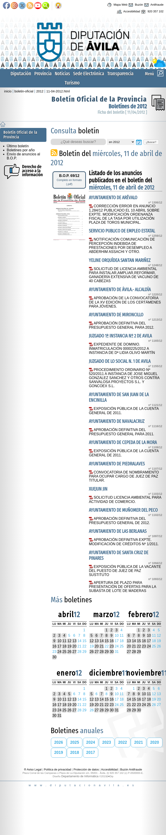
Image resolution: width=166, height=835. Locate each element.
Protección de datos (86, 769)
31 (59, 715)
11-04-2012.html (58, 91)
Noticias (62, 74)
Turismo (72, 83)
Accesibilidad (128, 11)
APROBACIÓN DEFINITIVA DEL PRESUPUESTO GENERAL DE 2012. (119, 521)
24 (59, 652)
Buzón (135, 5)
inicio (8, 91)
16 (54, 646)
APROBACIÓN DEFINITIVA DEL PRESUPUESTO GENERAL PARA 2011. (121, 432)
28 (102, 652)
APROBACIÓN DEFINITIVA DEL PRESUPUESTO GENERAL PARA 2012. (121, 325)
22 (139, 646)
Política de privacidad (57, 769)
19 (70, 646)
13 (74, 641)
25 (64, 652)
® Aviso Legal (33, 769)
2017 (90, 752)
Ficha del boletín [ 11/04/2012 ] (122, 112)
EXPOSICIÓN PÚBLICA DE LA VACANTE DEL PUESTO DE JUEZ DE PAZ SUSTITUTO (125, 571)
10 (59, 641)
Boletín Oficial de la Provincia (99, 99)
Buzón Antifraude (131, 769)
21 (102, 646)
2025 (74, 742)
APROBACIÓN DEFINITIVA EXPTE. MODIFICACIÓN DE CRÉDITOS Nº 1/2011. (124, 542)
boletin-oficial (23, 91)
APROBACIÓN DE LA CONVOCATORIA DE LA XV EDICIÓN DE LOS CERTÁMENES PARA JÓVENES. (125, 302)
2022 (122, 742)
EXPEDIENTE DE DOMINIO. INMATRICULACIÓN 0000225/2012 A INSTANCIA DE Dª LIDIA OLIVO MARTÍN (122, 348)
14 (102, 641)
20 (74, 646)
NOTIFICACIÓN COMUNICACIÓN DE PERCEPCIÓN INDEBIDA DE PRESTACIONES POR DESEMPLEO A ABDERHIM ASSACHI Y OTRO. (122, 245)
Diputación (21, 74)
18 (64, 646)
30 (54, 657)
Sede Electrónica (88, 74)
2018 (74, 752)
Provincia (43, 74)
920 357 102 (152, 11)
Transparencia (120, 74)
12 (70, 641)
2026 (58, 742)
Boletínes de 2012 (128, 106)
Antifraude (153, 5)
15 (107, 641)
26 (70, 652)
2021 (138, 742)
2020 (154, 742)
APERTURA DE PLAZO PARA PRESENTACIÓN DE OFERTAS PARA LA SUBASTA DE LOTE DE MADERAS (122, 587)
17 (59, 646)
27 (74, 652)
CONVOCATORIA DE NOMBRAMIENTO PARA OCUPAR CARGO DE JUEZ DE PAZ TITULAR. (124, 476)
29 (107, 652)
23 (112, 646)
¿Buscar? (151, 142)
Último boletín (18, 146)
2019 (58, 752)
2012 (39, 91)
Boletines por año (21, 150)
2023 (106, 742)
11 (64, 641)
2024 (90, 742)
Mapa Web (116, 5)
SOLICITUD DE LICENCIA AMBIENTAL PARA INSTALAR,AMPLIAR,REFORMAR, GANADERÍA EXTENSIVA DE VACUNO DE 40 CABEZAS (124, 275)
